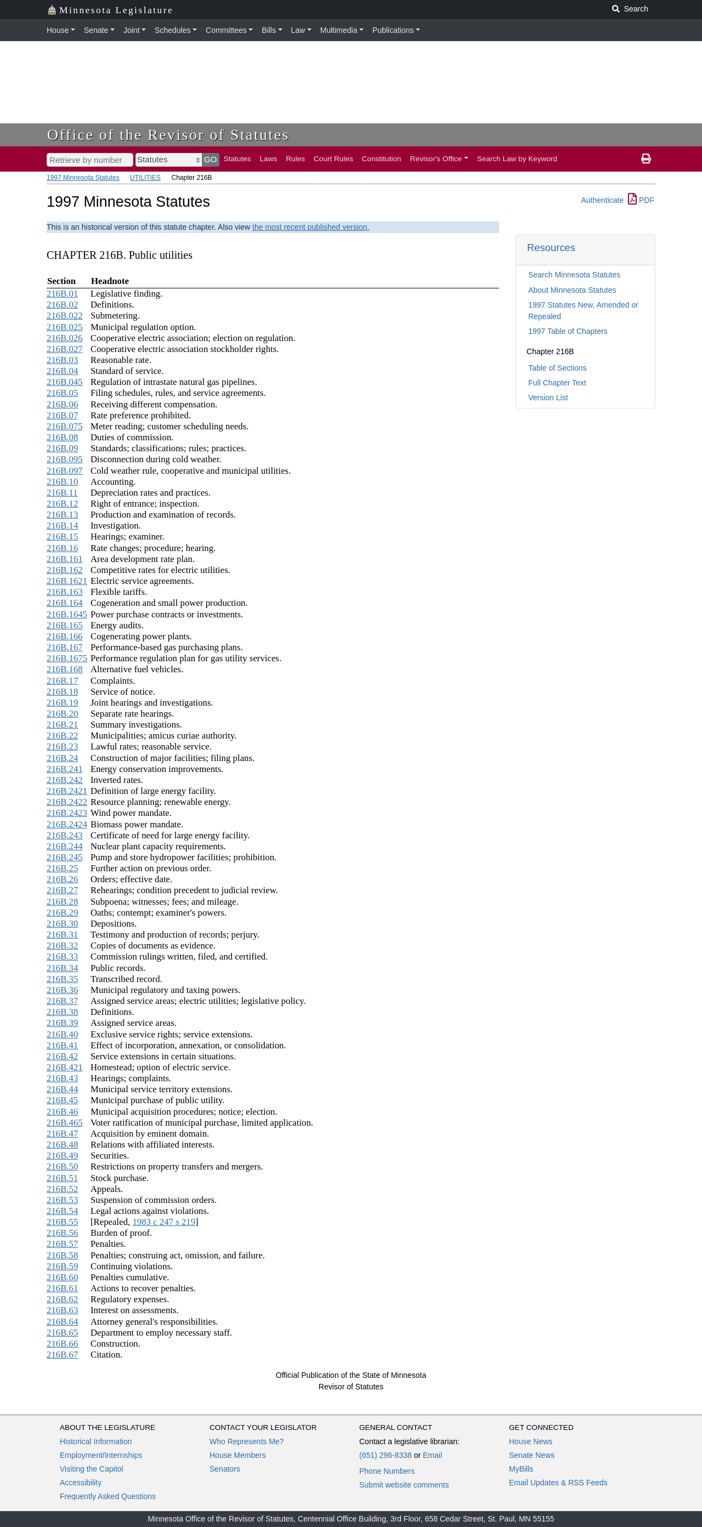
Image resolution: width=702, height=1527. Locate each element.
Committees (226, 30)
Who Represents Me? (247, 1441)
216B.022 (65, 315)
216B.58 (62, 1255)
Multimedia (339, 30)
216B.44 (62, 1089)
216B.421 (65, 1067)
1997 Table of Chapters (568, 331)
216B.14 (62, 525)
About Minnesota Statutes (572, 290)
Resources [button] (551, 247)
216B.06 (62, 404)
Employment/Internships (101, 1455)
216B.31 (62, 934)
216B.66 (62, 1343)
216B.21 (62, 724)
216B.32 (62, 945)
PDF (641, 200)
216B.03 (62, 360)
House (58, 30)
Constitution (381, 159)
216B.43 (62, 1078)
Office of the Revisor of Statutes (168, 134)
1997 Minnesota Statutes (83, 177)
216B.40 (62, 1034)
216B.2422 (67, 802)
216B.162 (65, 570)
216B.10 (62, 481)
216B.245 (65, 857)
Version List (548, 397)
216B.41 (62, 1045)
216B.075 (65, 426)
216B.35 (62, 979)
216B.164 (65, 603)
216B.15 (62, 536)
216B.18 (62, 691)
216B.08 (62, 437)
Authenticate (602, 200)
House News (530, 1441)
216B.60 (62, 1277)
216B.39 (62, 1023)
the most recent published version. (310, 227)
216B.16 (62, 548)
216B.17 (62, 680)
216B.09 (62, 448)
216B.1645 (67, 614)
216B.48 (62, 1144)
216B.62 (62, 1299)
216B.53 (62, 1200)
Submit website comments (404, 1484)
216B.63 (62, 1310)
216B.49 (62, 1155)
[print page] (646, 159)
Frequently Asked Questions (108, 1496)
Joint (131, 30)
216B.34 (62, 968)
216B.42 (62, 1056)
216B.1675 (67, 658)
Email (432, 1455)
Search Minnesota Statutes (574, 274)
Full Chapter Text (557, 382)
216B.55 (62, 1222)
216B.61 (62, 1288)
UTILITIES (145, 177)
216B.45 (62, 1100)
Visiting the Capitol (91, 1468)
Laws (269, 159)
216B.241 (65, 769)
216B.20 (62, 713)
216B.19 (62, 702)
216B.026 (65, 338)
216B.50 (62, 1166)
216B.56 (62, 1233)
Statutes (237, 159)
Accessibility (80, 1482)
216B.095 (65, 459)
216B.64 (62, 1321)
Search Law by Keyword (517, 159)
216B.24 (62, 758)
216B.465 (65, 1122)
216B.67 (62, 1354)
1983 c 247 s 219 (163, 1222)
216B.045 (65, 382)
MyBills (521, 1468)
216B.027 (65, 349)
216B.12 (62, 503)
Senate (96, 30)
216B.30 (62, 923)
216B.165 (65, 625)
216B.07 (62, 415)
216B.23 (62, 746)
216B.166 (65, 636)
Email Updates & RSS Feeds (558, 1482)
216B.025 (65, 327)
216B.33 (62, 956)
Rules (295, 159)
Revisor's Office (436, 159)
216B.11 (62, 492)
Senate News (531, 1455)
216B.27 (62, 890)
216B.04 (62, 371)
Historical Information (96, 1441)
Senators (225, 1468)
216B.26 (62, 879)
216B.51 (62, 1178)
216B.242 (65, 780)
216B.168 (65, 669)
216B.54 (62, 1211)
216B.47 (62, 1133)
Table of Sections (557, 368)
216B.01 (62, 293)
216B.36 (62, 990)
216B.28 (62, 901)
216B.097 (65, 471)
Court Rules (333, 159)
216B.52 (62, 1189)
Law (298, 30)
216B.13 (62, 514)
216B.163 (65, 592)
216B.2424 (67, 824)
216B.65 (62, 1332)
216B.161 (65, 559)
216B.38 (62, 1012)
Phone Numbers (387, 1471)
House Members (238, 1455)
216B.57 (62, 1244)
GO (210, 159)
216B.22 (62, 735)
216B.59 (62, 1266)
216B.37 (62, 1001)
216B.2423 (67, 813)
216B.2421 (67, 791)
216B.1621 (67, 581)
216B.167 (65, 647)
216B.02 (62, 304)
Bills (269, 30)
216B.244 (65, 846)
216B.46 (62, 1111)
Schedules (172, 30)
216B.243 (65, 835)
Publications (393, 30)
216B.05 (62, 393)
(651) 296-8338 (385, 1455)
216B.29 (62, 912)
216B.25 (62, 868)
